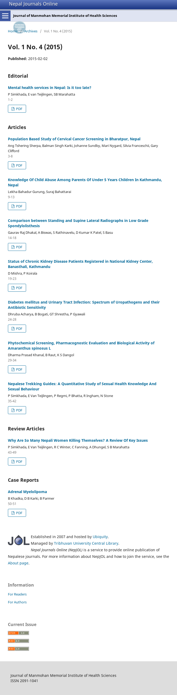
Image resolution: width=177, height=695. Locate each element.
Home (13, 31)
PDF (18, 108)
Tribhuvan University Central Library (86, 543)
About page (18, 562)
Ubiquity (100, 536)
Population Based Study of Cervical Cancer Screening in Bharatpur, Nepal (74, 138)
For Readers (17, 594)
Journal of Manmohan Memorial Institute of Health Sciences (65, 15)
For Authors (17, 602)
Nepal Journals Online (33, 4)
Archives (30, 31)
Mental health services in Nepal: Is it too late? (49, 87)
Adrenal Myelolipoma (27, 491)
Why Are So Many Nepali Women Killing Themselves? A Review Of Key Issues (78, 440)
